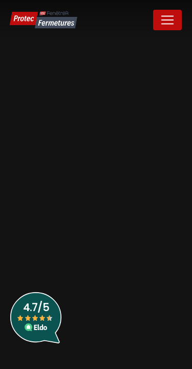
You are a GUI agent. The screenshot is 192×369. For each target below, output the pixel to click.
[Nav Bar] (167, 20)
